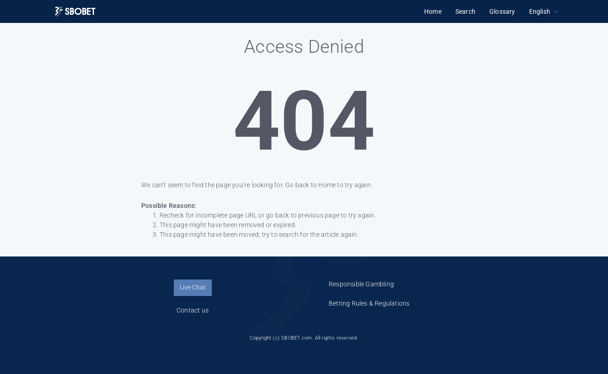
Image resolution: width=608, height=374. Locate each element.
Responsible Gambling (361, 284)
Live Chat (193, 287)
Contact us (193, 310)
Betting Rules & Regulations (369, 303)
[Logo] (75, 11)
